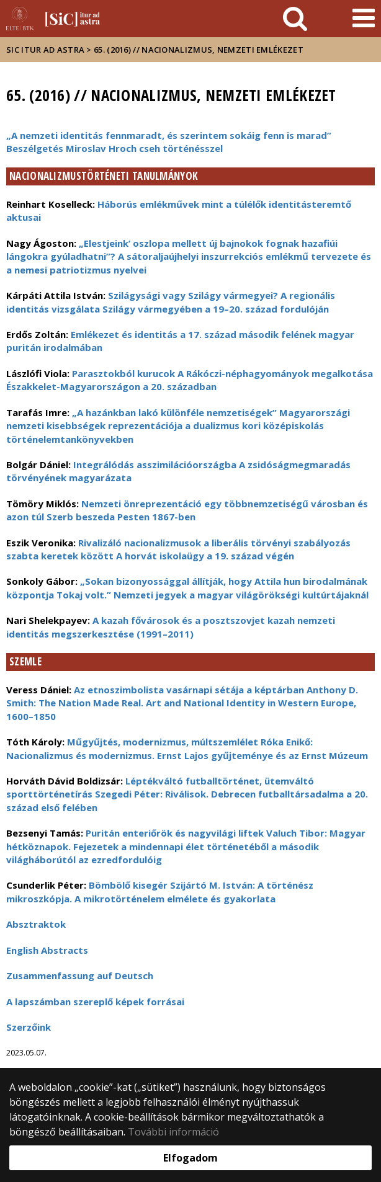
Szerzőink (28, 1027)
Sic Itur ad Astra (45, 49)
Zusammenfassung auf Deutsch (79, 975)
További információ (173, 1132)
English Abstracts (47, 950)
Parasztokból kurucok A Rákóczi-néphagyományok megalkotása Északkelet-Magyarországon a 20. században (189, 380)
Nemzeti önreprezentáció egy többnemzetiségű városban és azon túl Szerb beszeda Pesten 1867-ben (187, 510)
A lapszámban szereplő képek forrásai (95, 1001)
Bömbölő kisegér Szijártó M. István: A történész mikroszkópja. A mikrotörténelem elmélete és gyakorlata (159, 891)
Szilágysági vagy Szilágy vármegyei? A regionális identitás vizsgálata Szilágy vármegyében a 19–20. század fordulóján (170, 301)
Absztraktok (36, 924)
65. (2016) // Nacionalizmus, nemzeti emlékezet (198, 49)
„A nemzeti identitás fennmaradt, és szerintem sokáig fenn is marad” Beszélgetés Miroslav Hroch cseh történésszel (168, 141)
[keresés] (295, 18)
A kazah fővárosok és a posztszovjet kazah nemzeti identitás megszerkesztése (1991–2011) (170, 626)
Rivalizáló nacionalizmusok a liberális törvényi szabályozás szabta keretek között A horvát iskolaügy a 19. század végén (178, 549)
